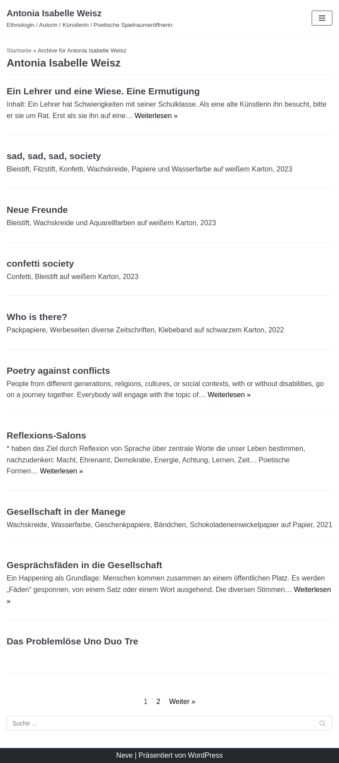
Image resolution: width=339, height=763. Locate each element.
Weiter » (182, 701)
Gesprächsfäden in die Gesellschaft (84, 565)
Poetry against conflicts (58, 370)
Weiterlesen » (156, 115)
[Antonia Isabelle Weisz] (89, 18)
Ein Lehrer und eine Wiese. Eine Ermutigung (103, 91)
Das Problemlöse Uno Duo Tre (72, 641)
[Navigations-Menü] (322, 18)
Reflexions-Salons (46, 435)
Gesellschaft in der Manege (66, 511)
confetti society (40, 263)
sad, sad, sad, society (54, 156)
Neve (124, 755)
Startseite (19, 50)
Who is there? (37, 317)
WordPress (205, 755)
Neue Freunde (37, 210)
